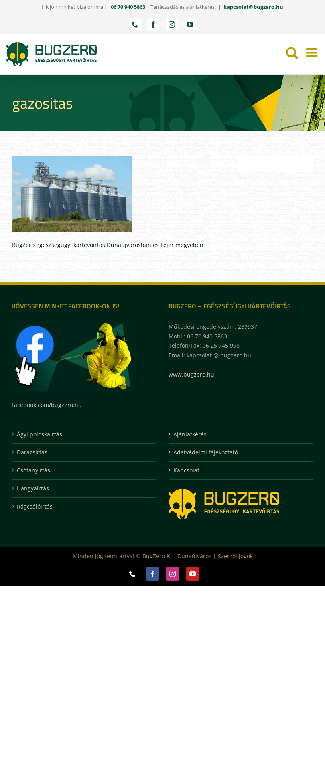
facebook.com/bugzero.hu (47, 405)
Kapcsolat (186, 470)
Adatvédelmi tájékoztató (205, 452)
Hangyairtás (33, 488)
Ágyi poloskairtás (39, 434)
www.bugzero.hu (191, 374)
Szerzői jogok (235, 556)
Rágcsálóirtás (35, 506)
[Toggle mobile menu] (312, 52)
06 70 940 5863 (128, 6)
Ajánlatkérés (190, 434)
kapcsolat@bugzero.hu (253, 6)
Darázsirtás (32, 452)
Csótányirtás (33, 470)
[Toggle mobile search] (292, 52)
